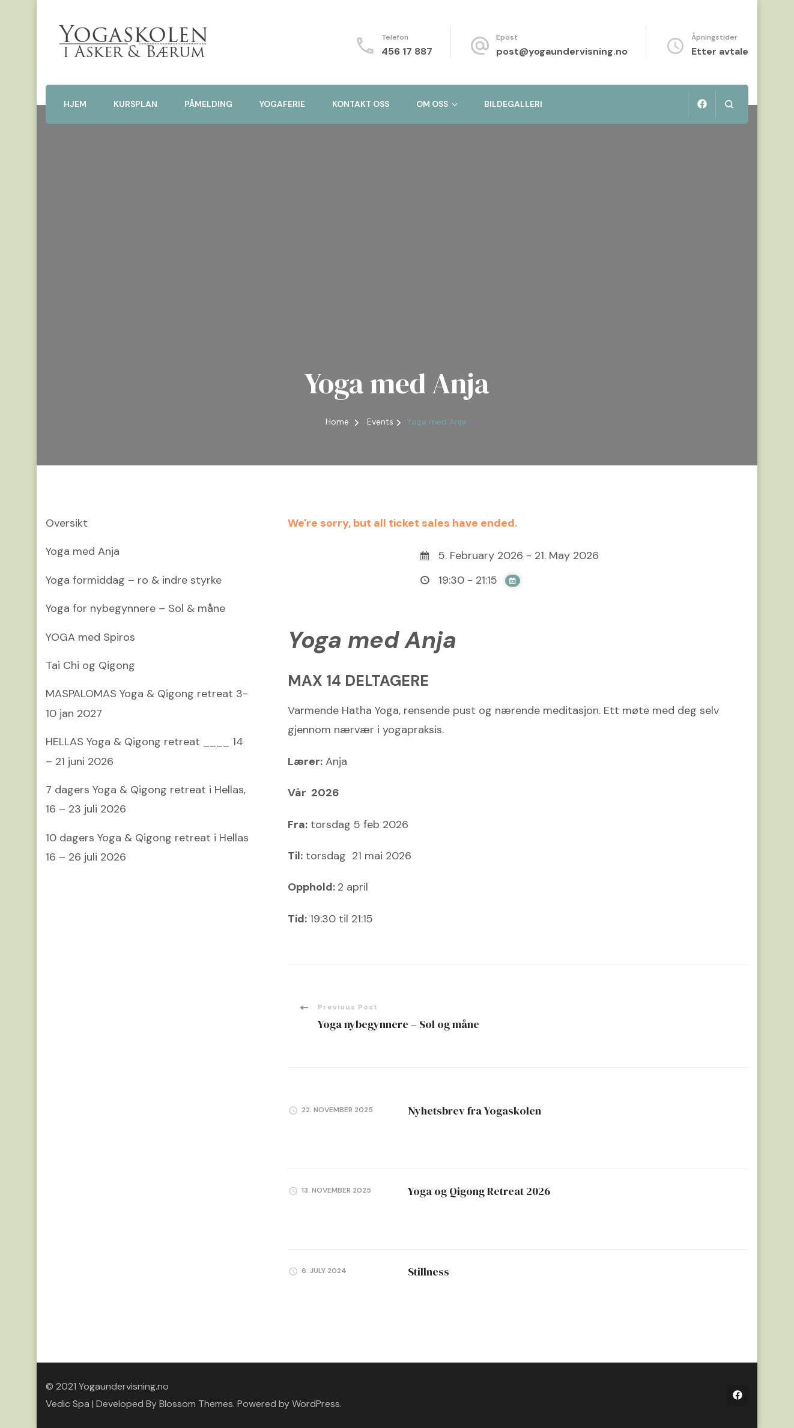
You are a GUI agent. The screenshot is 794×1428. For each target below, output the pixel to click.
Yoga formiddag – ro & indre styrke (134, 580)
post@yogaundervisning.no (562, 51)
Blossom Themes (196, 1403)
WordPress (316, 1403)
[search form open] (728, 104)
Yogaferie (282, 103)
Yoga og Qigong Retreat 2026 (479, 1191)
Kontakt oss (360, 103)
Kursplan (135, 103)
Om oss (432, 103)
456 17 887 (406, 51)
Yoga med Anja (83, 551)
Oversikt (67, 523)
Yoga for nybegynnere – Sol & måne (135, 608)
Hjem (75, 103)
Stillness (428, 1271)
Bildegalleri (513, 103)
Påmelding (208, 103)
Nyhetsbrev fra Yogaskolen (474, 1110)
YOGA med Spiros (90, 637)
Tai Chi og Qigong (90, 665)
